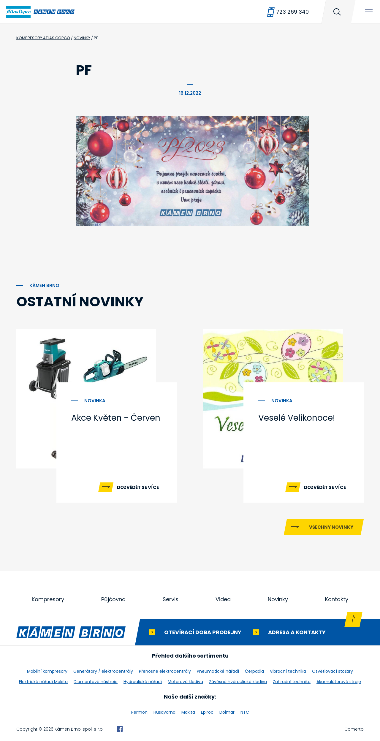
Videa (223, 599)
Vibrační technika (288, 671)
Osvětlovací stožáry (332, 671)
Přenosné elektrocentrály (165, 671)
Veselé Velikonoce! (296, 418)
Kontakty (336, 599)
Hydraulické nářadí (143, 682)
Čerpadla (254, 671)
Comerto (354, 729)
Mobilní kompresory (47, 671)
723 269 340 (292, 11)
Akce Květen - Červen (115, 418)
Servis (170, 599)
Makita (188, 712)
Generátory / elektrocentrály (103, 671)
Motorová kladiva (185, 682)
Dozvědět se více (138, 487)
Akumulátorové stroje (338, 682)
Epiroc (207, 712)
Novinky (278, 599)
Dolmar (227, 712)
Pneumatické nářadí (218, 671)
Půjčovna (113, 599)
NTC (244, 712)
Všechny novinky (331, 527)
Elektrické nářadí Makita (43, 682)
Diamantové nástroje (96, 682)
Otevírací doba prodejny (202, 632)
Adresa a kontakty (297, 632)
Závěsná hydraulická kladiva (238, 682)
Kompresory (48, 599)
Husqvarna (164, 712)
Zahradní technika (292, 682)
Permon (139, 712)
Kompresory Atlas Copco (43, 38)
